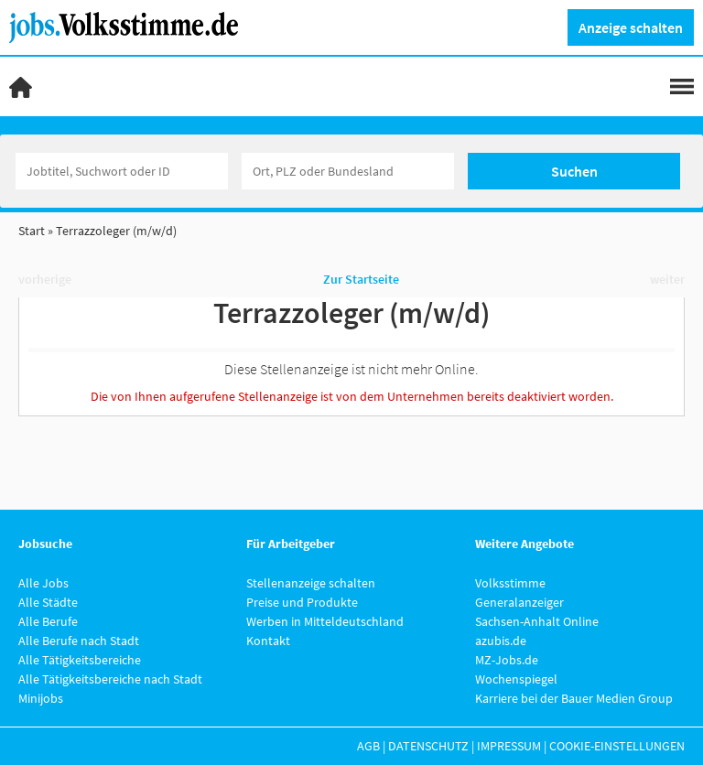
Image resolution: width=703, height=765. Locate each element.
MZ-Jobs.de (506, 660)
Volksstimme (510, 583)
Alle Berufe (48, 621)
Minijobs (40, 698)
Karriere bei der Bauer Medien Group (574, 698)
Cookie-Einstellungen (617, 746)
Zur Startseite (361, 279)
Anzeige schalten (631, 27)
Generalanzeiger (519, 602)
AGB (368, 746)
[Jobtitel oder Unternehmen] (122, 171)
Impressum (509, 746)
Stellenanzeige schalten (310, 583)
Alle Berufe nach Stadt (78, 640)
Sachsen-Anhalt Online (537, 621)
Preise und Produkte (302, 602)
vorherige (44, 279)
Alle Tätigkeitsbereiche (79, 660)
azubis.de (500, 640)
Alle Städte (48, 602)
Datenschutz (428, 746)
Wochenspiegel (516, 679)
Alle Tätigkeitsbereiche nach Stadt (110, 679)
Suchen (574, 171)
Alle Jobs (43, 583)
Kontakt (268, 640)
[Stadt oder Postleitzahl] (348, 171)
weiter (667, 279)
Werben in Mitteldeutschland (325, 621)
